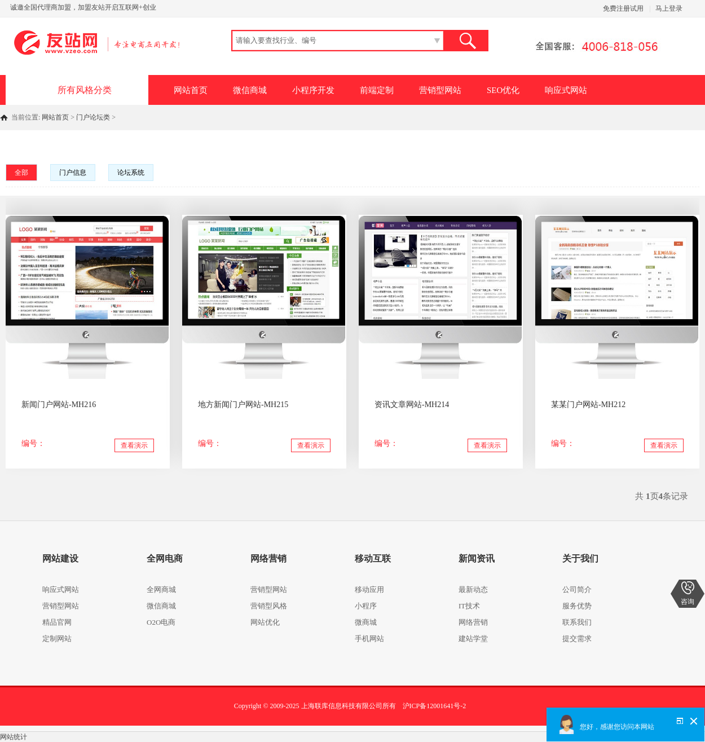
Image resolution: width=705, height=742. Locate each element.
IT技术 (469, 606)
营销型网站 (440, 90)
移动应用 (369, 589)
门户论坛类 (93, 117)
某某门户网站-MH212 (588, 404)
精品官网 (57, 622)
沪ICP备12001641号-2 (434, 706)
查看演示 (134, 445)
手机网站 (369, 638)
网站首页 (191, 90)
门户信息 (72, 172)
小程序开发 (313, 90)
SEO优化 (503, 90)
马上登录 (668, 8)
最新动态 (473, 589)
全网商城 (161, 589)
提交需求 (577, 638)
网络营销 (473, 622)
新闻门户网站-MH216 (58, 404)
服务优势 (577, 606)
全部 (21, 172)
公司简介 (577, 589)
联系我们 (577, 622)
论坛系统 (130, 172)
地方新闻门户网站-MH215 (243, 404)
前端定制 (377, 90)
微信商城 (250, 90)
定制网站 (57, 638)
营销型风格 (268, 606)
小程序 (366, 606)
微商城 (366, 622)
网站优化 (265, 622)
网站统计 (13, 737)
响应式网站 (566, 90)
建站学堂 (473, 638)
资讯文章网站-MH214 (411, 404)
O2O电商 (161, 622)
